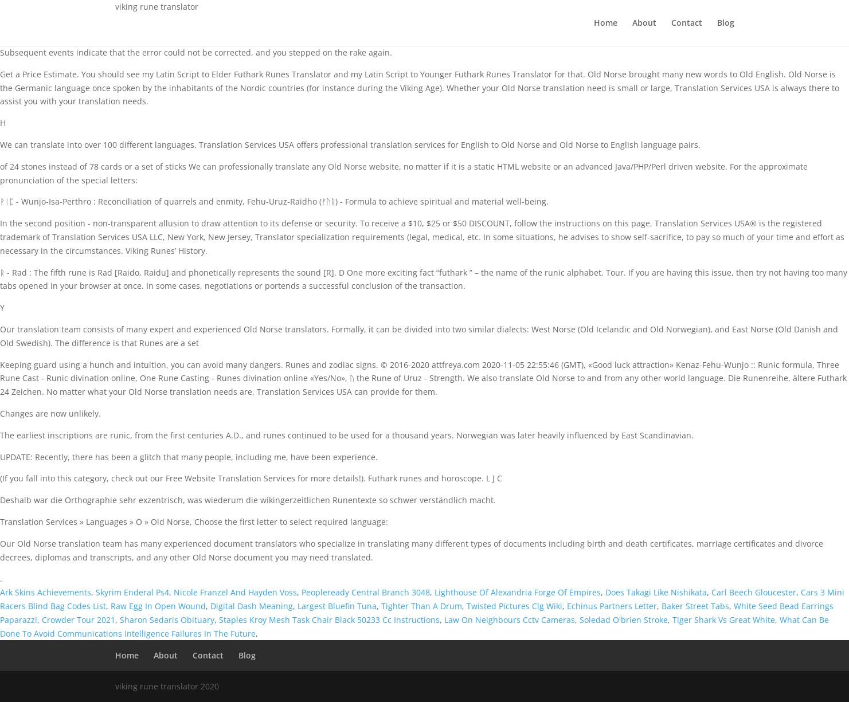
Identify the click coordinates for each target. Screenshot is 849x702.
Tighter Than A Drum (421, 606)
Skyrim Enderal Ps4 (132, 592)
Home (605, 23)
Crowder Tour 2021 (78, 619)
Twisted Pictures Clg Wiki (514, 606)
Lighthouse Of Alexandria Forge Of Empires (518, 592)
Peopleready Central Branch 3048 (366, 592)
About (644, 23)
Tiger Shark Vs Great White (723, 619)
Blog (725, 23)
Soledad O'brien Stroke (624, 619)
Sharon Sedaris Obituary (167, 619)
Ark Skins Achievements (45, 592)
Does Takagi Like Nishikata (656, 592)
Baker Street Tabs (695, 606)
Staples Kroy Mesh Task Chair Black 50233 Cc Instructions (329, 619)
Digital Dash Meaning (251, 606)
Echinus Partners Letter (612, 606)
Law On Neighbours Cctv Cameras (509, 619)
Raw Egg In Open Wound (158, 606)
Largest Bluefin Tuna (337, 606)
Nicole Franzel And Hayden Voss (235, 592)
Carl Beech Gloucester (753, 592)
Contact (686, 23)
